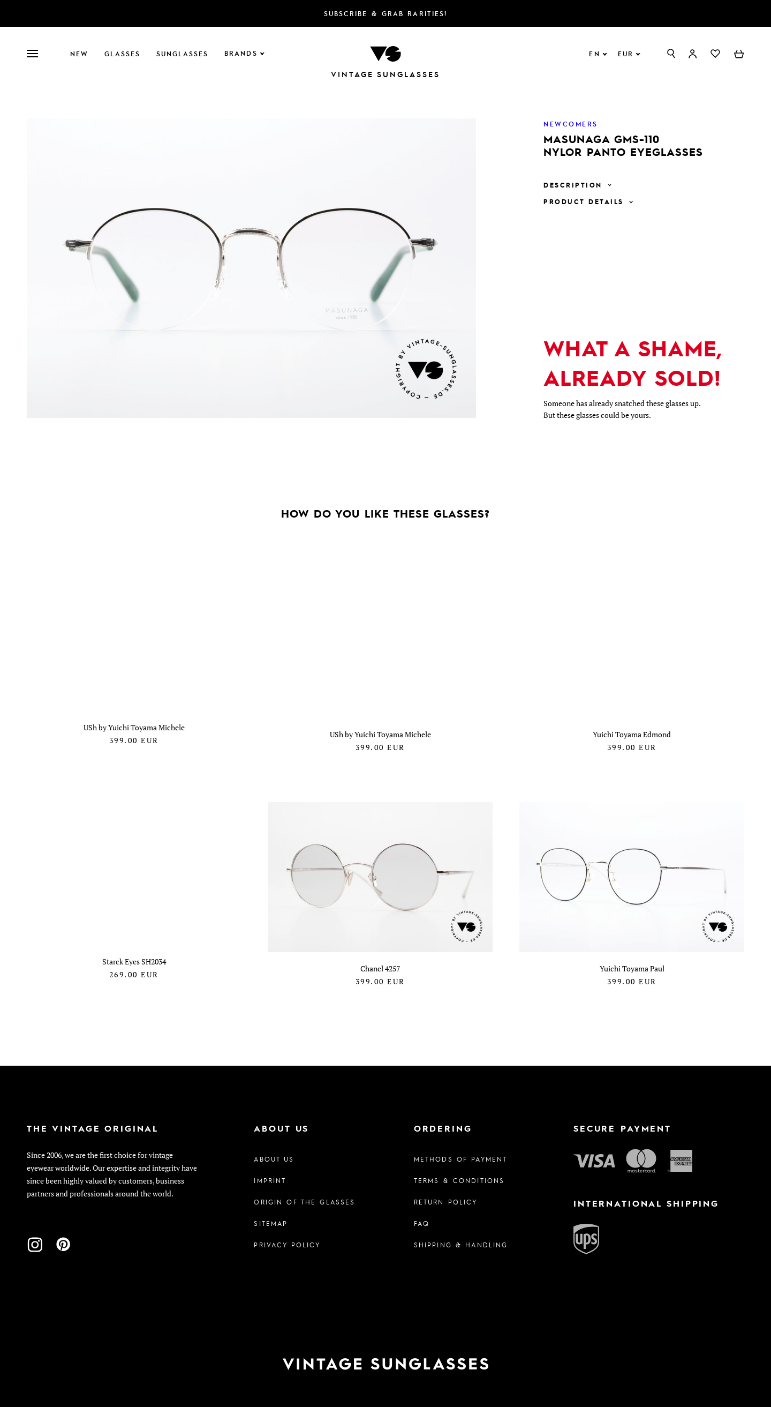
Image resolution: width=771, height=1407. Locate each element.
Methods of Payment (461, 1154)
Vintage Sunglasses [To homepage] (385, 74)
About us (274, 1154)
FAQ (421, 1218)
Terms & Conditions (459, 1175)
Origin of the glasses (304, 1197)
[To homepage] (385, 53)
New (79, 53)
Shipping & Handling (461, 1240)
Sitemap (271, 1218)
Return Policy (446, 1197)
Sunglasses (182, 53)
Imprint (270, 1175)
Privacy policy (287, 1240)
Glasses (122, 53)
